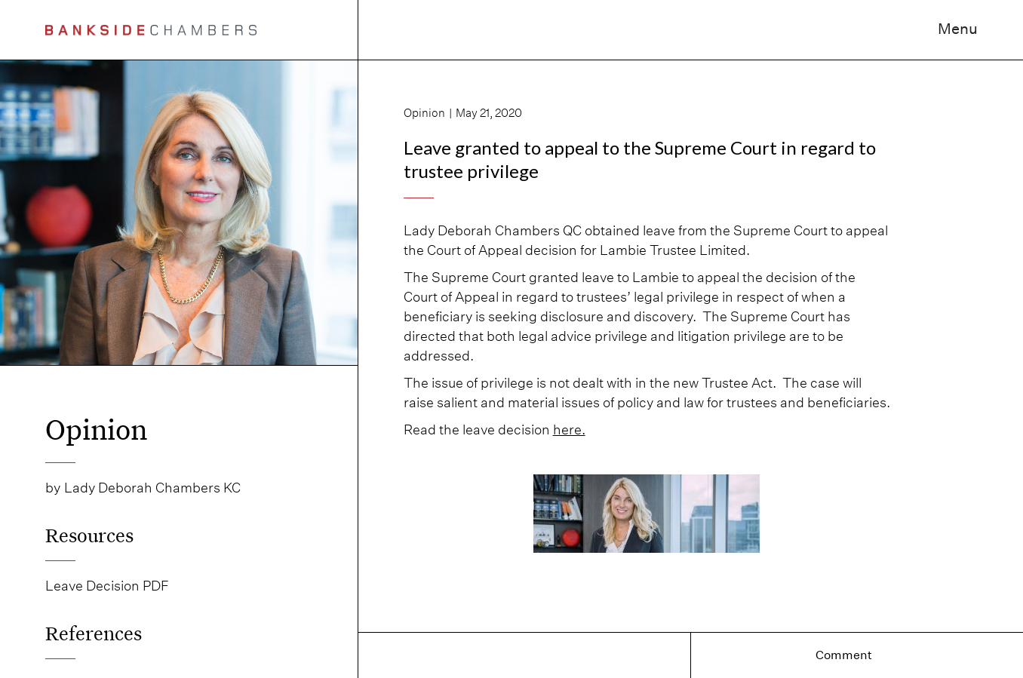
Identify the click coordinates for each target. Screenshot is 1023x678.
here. (569, 429)
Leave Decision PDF (107, 586)
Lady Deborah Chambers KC (152, 487)
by (52, 487)
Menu (958, 29)
